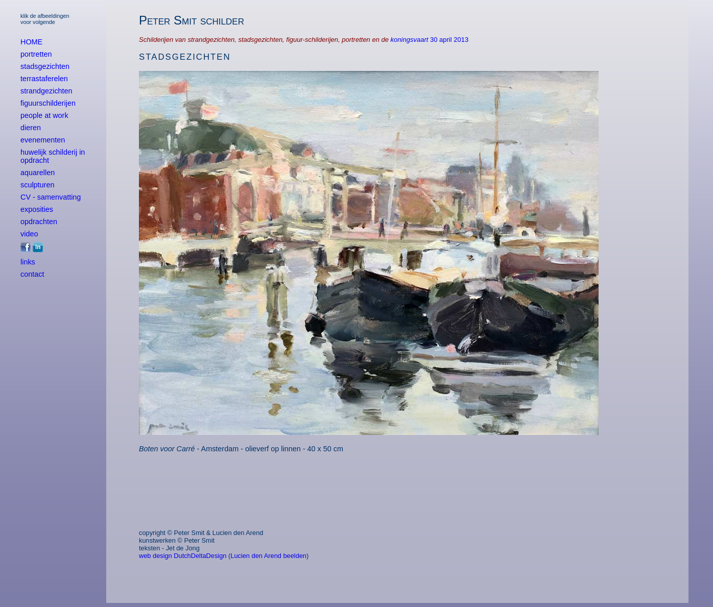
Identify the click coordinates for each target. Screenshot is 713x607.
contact (32, 274)
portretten (36, 54)
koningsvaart (410, 39)
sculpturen (37, 185)
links (27, 262)
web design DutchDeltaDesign (182, 556)
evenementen (42, 140)
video (29, 234)
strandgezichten (46, 91)
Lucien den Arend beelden (268, 556)
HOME (31, 42)
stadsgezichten (44, 66)
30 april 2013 (449, 39)
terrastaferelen (44, 79)
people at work (44, 115)
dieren (30, 128)
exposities (36, 209)
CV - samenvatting (50, 197)
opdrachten (38, 221)
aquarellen (37, 172)
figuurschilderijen (48, 103)
